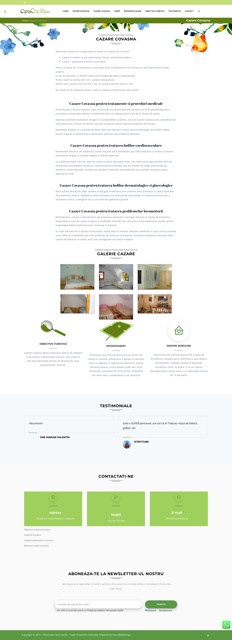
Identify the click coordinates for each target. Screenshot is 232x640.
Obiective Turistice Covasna (37, 529)
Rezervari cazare (132, 11)
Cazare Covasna (101, 11)
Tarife (117, 11)
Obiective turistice (154, 11)
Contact (189, 11)
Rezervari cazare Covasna (36, 545)
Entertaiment (116, 345)
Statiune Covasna (32, 534)
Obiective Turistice (53, 343)
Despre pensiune (80, 11)
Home (66, 11)
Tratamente (174, 11)
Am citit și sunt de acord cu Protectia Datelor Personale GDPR (90, 610)
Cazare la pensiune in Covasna (38, 540)
